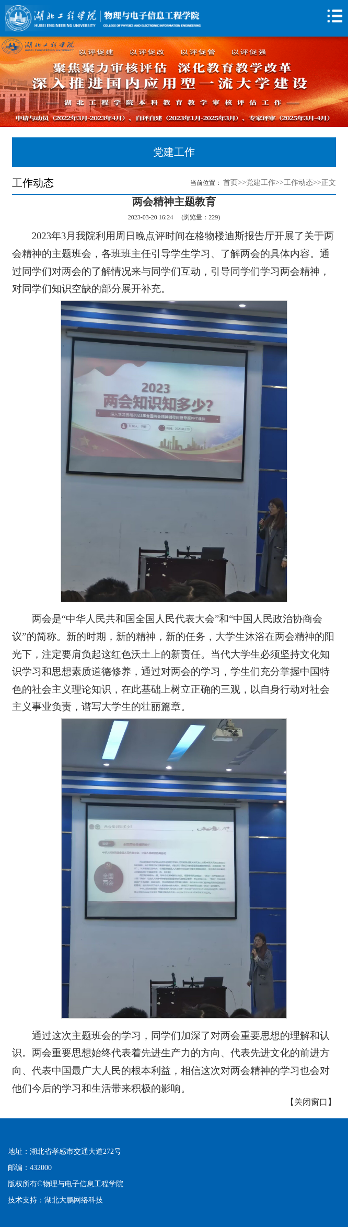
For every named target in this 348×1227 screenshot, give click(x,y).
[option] (174, 82)
